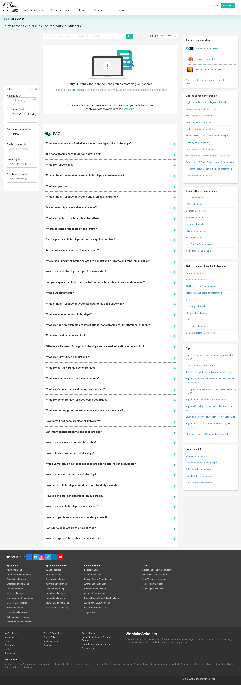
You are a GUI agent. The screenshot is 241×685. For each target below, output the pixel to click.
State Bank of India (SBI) (202, 49)
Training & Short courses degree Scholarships (208, 155)
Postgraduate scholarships (19, 622)
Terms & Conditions (53, 633)
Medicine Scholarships (197, 313)
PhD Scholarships (15, 608)
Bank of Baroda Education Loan (98, 579)
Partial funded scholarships (199, 476)
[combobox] (22, 100)
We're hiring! (11, 633)
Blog (84, 10)
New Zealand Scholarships (199, 244)
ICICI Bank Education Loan (96, 608)
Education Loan (61, 10)
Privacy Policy (50, 637)
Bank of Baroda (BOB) (201, 59)
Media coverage (51, 641)
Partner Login (88, 633)
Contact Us (103, 10)
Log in (215, 5)
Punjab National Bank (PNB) (204, 70)
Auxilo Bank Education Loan (97, 603)
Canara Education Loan (95, 589)
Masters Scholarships (17, 603)
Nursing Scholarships (196, 279)
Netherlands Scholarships (198, 251)
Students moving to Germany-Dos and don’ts (207, 434)
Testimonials (11, 645)
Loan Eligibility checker (153, 589)
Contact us (10, 653)
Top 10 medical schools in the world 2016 (206, 399)
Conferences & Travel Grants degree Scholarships (210, 162)
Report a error (88, 648)
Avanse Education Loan (95, 584)
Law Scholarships (194, 319)
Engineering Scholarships (19, 584)
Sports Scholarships (196, 273)
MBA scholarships (15, 593)
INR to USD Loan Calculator (154, 575)
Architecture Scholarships (19, 575)
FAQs (7, 649)
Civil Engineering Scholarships (200, 286)
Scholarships (34, 10)
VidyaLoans (89, 612)
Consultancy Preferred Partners (97, 644)
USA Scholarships (194, 197)
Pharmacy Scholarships (197, 306)
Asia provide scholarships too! (200, 365)
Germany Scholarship (56, 579)
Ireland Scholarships (196, 231)
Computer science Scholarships (201, 333)
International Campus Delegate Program (97, 639)
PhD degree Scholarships (198, 142)
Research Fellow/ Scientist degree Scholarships (209, 169)
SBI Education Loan (93, 575)
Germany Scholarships (197, 211)
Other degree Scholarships (199, 175)
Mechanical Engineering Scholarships (204, 293)
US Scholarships (53, 570)
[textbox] (9, 119)
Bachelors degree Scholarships (201, 109)
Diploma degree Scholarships (200, 129)
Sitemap (48, 645)
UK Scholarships (194, 204)
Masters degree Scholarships (200, 115)
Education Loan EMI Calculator (156, 570)
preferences (79, 89)
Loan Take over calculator (154, 579)
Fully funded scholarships (198, 469)
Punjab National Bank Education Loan (101, 598)
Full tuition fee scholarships (199, 482)
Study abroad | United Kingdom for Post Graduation (210, 417)
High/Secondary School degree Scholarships (207, 102)
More (124, 10)
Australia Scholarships (197, 217)
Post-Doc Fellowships (17, 612)
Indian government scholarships (201, 462)
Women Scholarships (196, 456)
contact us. (128, 109)
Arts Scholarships (15, 570)
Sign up (228, 5)
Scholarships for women (18, 617)
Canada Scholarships (196, 224)
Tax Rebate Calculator (152, 584)
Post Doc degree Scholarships (200, 149)
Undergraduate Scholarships (20, 598)
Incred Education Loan (94, 593)
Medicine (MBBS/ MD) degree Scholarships (207, 135)
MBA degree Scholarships (198, 122)
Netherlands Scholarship (57, 608)
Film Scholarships (194, 299)
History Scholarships (196, 326)
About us (9, 637)
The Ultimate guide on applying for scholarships (209, 372)
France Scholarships (196, 237)
